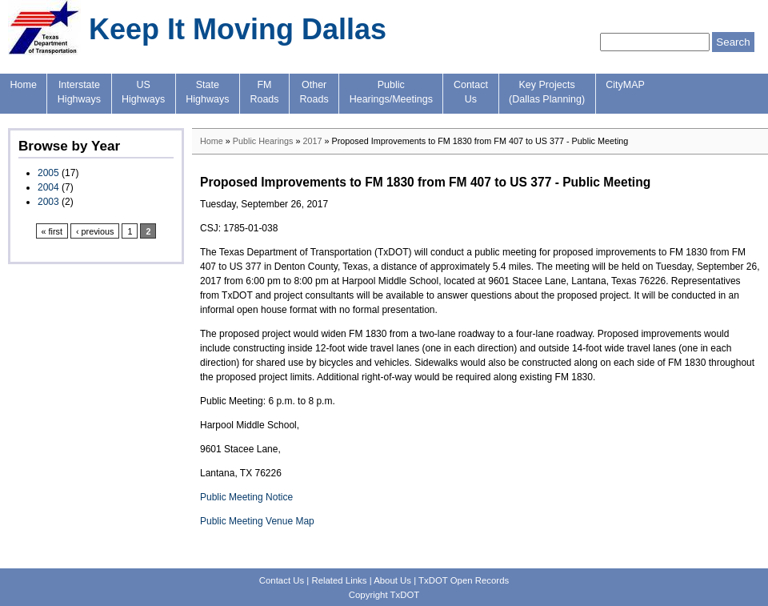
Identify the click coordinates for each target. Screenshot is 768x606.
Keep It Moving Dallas (237, 29)
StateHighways (207, 92)
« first (52, 231)
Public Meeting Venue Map (257, 521)
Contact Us (281, 580)
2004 (48, 187)
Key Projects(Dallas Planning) (547, 92)
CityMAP (625, 84)
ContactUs (471, 92)
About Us (392, 580)
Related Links (338, 580)
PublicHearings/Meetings (391, 92)
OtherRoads (314, 92)
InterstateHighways (79, 92)
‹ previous (95, 231)
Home (23, 84)
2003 (48, 201)
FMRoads (264, 92)
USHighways (143, 92)
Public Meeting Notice (246, 497)
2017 (312, 141)
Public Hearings (263, 141)
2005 (48, 173)
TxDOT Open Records (463, 580)
